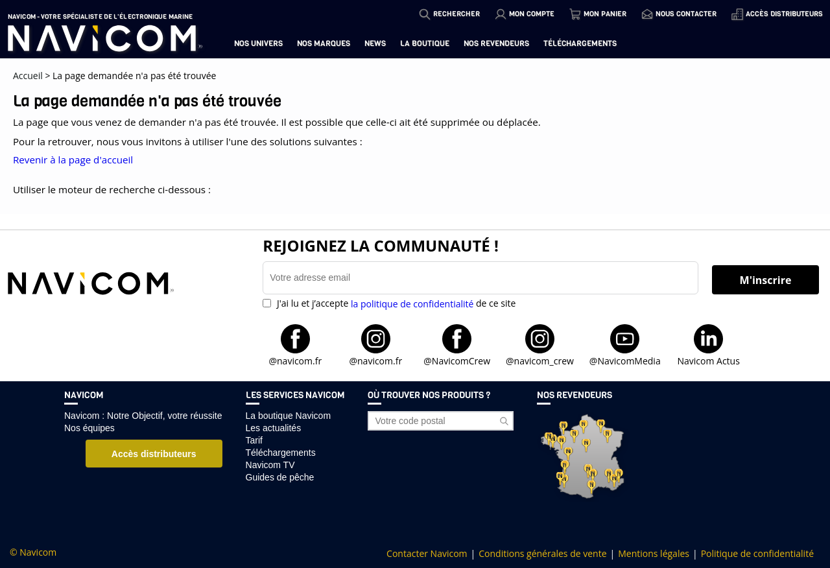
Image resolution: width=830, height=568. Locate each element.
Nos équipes (89, 427)
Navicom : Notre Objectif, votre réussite (143, 415)
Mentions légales (653, 553)
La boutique (424, 43)
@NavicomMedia (625, 360)
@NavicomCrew (456, 360)
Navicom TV (270, 464)
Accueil (28, 75)
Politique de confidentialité (757, 553)
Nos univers (258, 43)
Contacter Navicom (426, 553)
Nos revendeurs (496, 43)
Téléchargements (580, 43)
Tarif (254, 440)
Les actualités (274, 427)
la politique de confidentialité (412, 304)
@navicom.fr (295, 360)
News (375, 43)
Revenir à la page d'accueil (73, 159)
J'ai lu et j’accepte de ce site (395, 303)
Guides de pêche (280, 477)
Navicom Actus (708, 360)
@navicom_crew (540, 360)
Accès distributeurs (154, 454)
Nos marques (323, 43)
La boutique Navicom (288, 415)
